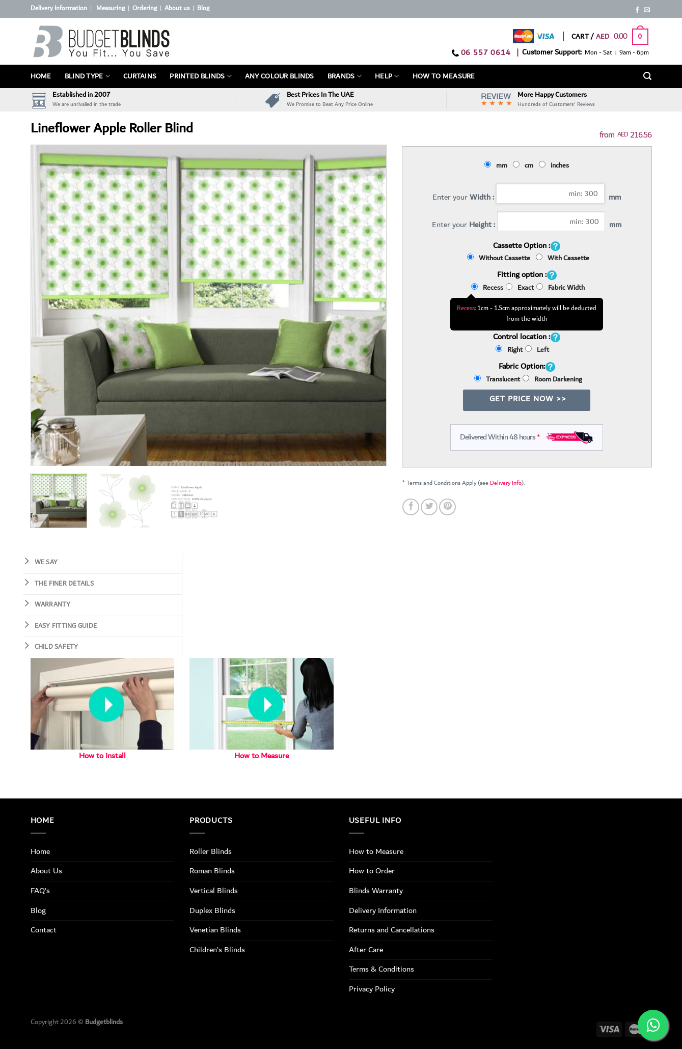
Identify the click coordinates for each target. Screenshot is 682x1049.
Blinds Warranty (376, 890)
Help (387, 76)
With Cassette (562, 258)
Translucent (497, 379)
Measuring (110, 8)
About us (177, 8)
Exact (520, 287)
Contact (44, 929)
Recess (487, 287)
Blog (203, 8)
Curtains (139, 76)
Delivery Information (59, 8)
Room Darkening (552, 379)
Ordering (144, 8)
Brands (345, 76)
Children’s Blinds (217, 949)
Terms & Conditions (381, 969)
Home (41, 76)
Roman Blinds (212, 870)
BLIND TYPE (87, 76)
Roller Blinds (210, 851)
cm (524, 165)
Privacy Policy (372, 989)
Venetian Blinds (215, 929)
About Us (46, 870)
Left (537, 349)
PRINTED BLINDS (201, 76)
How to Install (102, 756)
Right (509, 349)
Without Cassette (500, 258)
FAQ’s (40, 890)
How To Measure (444, 76)
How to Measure (261, 756)
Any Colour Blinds (279, 76)
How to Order (372, 870)
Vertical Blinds (213, 890)
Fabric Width (560, 287)
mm (497, 165)
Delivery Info (506, 483)
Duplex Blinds (212, 910)
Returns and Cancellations (391, 929)
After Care (366, 949)
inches (555, 165)
